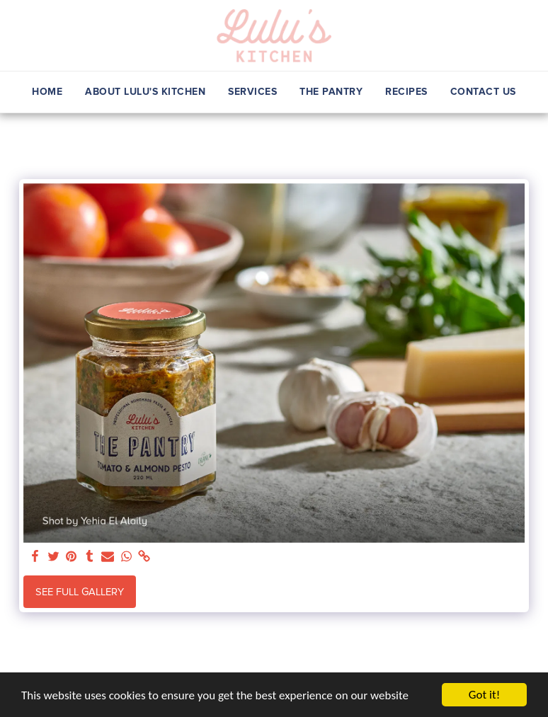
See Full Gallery (79, 591)
